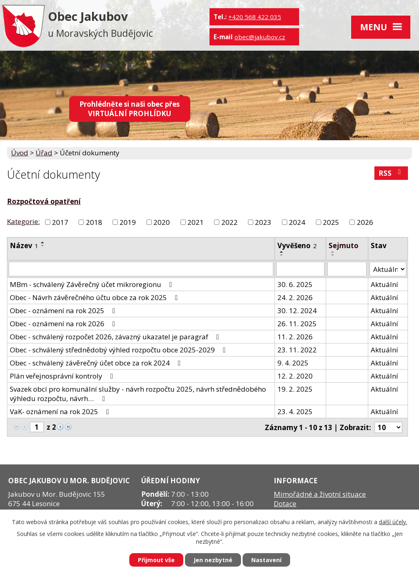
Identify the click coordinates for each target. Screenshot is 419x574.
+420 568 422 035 (254, 17)
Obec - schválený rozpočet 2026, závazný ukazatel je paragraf (116, 336)
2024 (297, 222)
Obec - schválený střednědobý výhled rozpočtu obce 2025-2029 (119, 349)
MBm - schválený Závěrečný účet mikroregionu (92, 284)
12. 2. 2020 (295, 376)
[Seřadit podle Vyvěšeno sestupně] (281, 255)
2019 (127, 222)
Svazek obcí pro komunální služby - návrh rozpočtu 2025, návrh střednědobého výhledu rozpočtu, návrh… (138, 393)
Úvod (19, 152)
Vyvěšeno (297, 245)
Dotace (285, 503)
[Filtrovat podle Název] (141, 269)
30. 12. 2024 (297, 310)
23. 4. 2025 (295, 411)
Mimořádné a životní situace (320, 494)
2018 (94, 222)
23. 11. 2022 (297, 349)
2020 (161, 222)
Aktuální (384, 284)
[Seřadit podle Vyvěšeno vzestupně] (281, 251)
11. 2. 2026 (295, 336)
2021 (195, 222)
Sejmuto (343, 245)
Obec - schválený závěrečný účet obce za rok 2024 (97, 363)
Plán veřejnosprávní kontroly (63, 376)
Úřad (44, 152)
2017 (60, 222)
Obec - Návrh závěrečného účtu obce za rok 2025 (95, 297)
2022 (229, 222)
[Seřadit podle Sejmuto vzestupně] (333, 251)
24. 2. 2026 (295, 297)
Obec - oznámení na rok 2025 (64, 310)
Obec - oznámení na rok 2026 (64, 323)
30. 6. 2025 (295, 284)
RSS (391, 173)
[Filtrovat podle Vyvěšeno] (300, 269)
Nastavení (266, 560)
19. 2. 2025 (295, 389)
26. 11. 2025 (297, 323)
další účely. (393, 522)
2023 (263, 222)
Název (24, 245)
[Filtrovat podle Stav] (387, 269)
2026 (365, 222)
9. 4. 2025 (293, 363)
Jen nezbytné (213, 560)
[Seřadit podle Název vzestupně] (42, 242)
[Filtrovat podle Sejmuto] (347, 269)
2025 (331, 222)
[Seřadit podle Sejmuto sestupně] (333, 255)
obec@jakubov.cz (259, 37)
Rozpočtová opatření (44, 201)
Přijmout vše (156, 560)
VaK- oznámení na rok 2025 (61, 411)
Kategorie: (23, 221)
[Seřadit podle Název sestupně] (42, 245)
